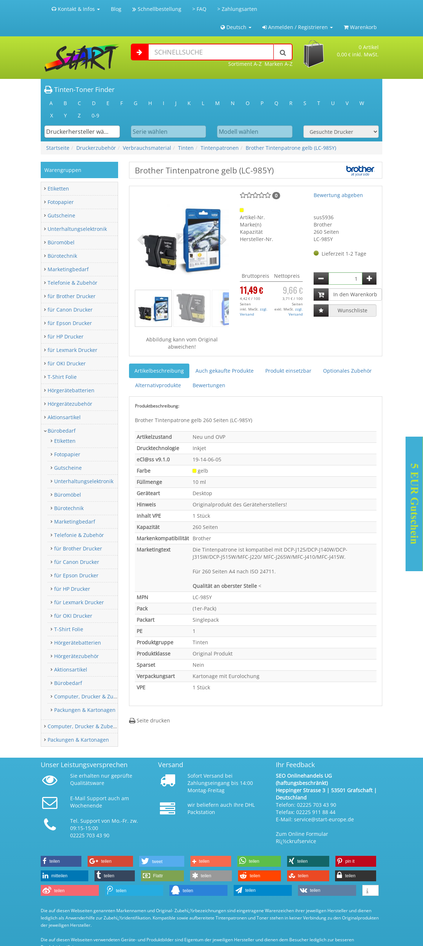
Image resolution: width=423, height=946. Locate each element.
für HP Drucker (66, 336)
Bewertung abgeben (338, 195)
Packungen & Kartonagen (85, 709)
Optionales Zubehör (347, 370)
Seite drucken (149, 720)
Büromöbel (61, 242)
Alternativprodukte (158, 385)
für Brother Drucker (72, 296)
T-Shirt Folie (62, 376)
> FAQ (199, 8)
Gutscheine (61, 215)
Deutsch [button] (236, 27)
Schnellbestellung (156, 8)
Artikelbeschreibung (159, 370)
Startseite (57, 147)
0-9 (95, 115)
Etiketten (58, 188)
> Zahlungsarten (237, 8)
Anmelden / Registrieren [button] (297, 27)
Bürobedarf (62, 430)
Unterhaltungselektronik (77, 228)
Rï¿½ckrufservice (296, 841)
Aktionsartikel (64, 417)
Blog (116, 8)
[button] (142, 239)
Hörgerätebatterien (71, 390)
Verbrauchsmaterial (147, 147)
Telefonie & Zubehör (72, 282)
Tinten (186, 147)
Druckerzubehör (96, 147)
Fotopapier (61, 202)
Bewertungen (209, 385)
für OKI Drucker (67, 363)
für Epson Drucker (70, 323)
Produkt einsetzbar (288, 370)
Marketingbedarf (68, 269)
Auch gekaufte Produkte (225, 370)
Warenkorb (360, 27)
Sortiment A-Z (245, 63)
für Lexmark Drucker (72, 349)
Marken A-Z (279, 63)
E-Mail (77, 798)
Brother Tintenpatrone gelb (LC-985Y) (291, 147)
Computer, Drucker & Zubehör (91, 696)
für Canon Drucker (70, 309)
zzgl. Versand (253, 311)
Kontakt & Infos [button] (76, 8)
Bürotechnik (62, 255)
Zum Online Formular (302, 833)
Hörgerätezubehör (70, 403)
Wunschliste (352, 310)
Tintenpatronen (220, 147)
